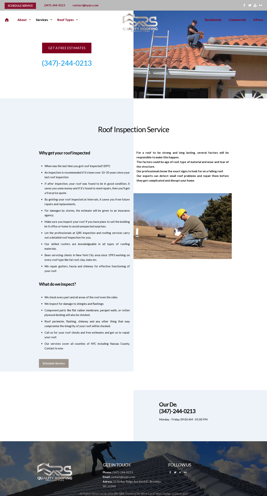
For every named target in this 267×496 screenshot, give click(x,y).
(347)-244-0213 (54, 5)
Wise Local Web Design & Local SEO (164, 493)
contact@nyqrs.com (85, 5)
